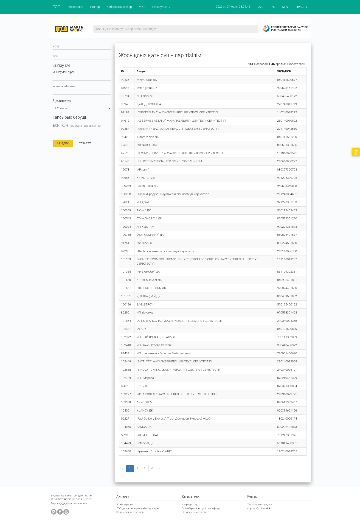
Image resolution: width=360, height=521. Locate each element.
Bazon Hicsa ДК (147, 186)
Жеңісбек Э (144, 243)
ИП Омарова (145, 378)
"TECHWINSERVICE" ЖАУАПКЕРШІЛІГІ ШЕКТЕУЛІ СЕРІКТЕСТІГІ (180, 153)
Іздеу (63, 143)
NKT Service (145, 96)
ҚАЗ (260, 6)
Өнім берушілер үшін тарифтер (200, 508)
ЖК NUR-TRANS (147, 145)
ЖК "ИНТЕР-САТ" (148, 435)
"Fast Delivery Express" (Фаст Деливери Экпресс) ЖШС (173, 418)
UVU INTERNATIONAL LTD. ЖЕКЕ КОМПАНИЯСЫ (169, 161)
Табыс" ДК (144, 210)
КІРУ (285, 6)
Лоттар (95, 6)
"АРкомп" (143, 169)
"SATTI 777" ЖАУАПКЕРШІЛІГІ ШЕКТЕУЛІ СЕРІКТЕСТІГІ (174, 361)
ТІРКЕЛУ (301, 6)
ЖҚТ (142, 6)
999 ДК (141, 329)
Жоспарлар (75, 6)
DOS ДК (142, 386)
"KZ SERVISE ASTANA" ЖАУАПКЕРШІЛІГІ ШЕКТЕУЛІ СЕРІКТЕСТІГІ (181, 120)
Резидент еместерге (194, 512)
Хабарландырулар (119, 6)
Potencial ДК (145, 443)
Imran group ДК (147, 88)
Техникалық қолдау (259, 504)
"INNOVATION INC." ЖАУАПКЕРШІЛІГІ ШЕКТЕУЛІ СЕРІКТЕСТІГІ (179, 369)
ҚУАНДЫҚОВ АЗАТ (150, 104)
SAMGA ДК (144, 427)
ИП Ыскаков (145, 312)
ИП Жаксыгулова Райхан (154, 345)
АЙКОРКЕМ (144, 402)
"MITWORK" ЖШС (64, 499)
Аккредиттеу (189, 504)
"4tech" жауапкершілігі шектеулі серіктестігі (166, 251)
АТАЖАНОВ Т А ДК (149, 218)
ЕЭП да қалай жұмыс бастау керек (137, 508)
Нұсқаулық (161, 6)
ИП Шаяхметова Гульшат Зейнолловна (163, 353)
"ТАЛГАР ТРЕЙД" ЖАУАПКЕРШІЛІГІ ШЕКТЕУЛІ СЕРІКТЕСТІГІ (178, 128)
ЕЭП (57, 6)
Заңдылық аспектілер (129, 512)
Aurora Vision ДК (148, 137)
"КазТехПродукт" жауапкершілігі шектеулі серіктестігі (173, 194)
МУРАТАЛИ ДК (147, 79)
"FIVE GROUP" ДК (148, 271)
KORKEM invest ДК (149, 280)
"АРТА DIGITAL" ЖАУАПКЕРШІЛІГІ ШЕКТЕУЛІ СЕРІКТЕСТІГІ (177, 394)
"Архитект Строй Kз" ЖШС (154, 451)
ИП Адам (143, 202)
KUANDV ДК (145, 410)
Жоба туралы (124, 504)
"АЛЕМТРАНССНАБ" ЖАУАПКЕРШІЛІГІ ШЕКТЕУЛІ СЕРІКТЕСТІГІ (180, 320)
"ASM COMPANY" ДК (150, 234)
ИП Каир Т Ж (145, 226)
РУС (272, 6)
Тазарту (85, 143)
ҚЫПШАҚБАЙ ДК (148, 296)
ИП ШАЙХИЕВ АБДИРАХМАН (157, 337)
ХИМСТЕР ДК (146, 177)
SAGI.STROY (145, 304)
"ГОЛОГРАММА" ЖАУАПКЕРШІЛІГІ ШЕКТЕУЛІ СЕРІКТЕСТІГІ (177, 112)
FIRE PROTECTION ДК (151, 288)
